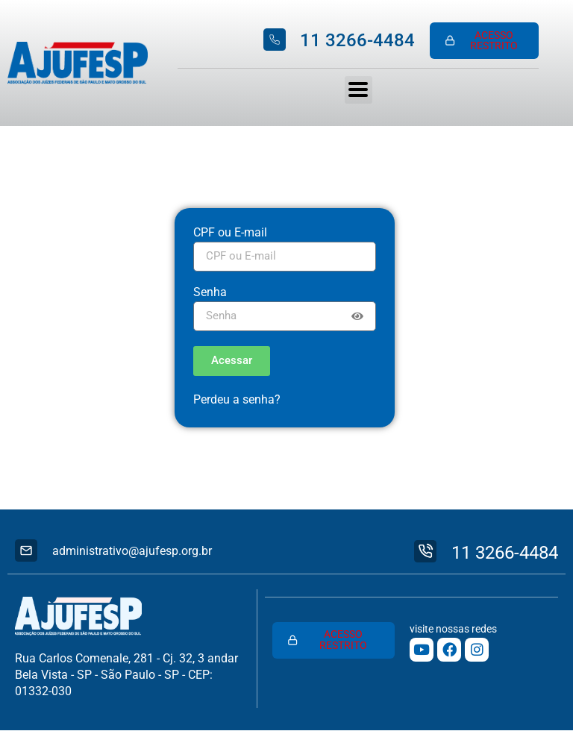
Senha (210, 292)
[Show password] (357, 316)
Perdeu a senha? (237, 399)
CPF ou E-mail (230, 233)
